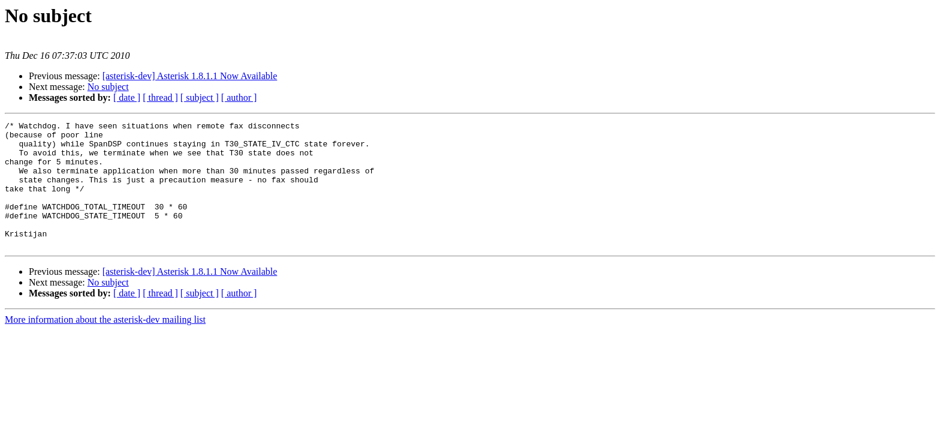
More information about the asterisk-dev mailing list (105, 345)
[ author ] (239, 97)
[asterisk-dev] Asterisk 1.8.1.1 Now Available (190, 76)
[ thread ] (160, 97)
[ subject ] (199, 97)
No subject (108, 87)
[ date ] (126, 97)
